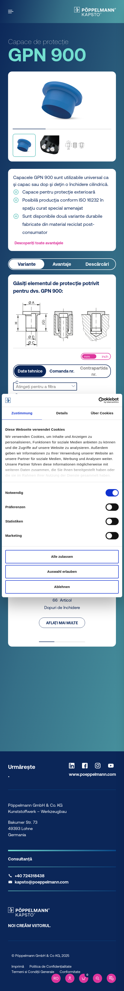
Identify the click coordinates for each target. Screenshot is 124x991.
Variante (27, 263)
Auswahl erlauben (62, 571)
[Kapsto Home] (95, 11)
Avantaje (62, 263)
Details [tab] (62, 413)
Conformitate (70, 972)
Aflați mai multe (62, 623)
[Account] (69, 978)
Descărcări (97, 263)
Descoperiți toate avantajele (39, 243)
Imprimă (18, 966)
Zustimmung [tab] (22, 413)
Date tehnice (30, 371)
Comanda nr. (62, 371)
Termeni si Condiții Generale (33, 972)
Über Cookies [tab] (102, 413)
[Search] (97, 978)
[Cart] (83, 978)
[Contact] (111, 978)
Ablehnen (62, 587)
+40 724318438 (29, 875)
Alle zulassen (62, 556)
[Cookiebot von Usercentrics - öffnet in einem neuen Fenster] (98, 400)
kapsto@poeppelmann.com (41, 882)
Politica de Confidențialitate (50, 966)
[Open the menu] (11, 11)
